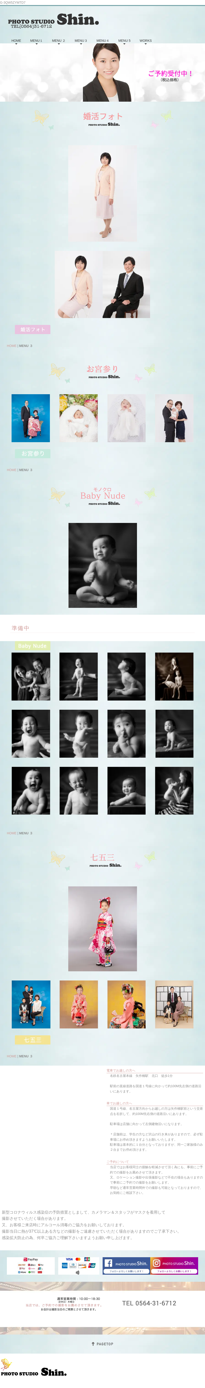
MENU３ (81, 40)
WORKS (146, 40)
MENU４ (103, 40)
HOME (16, 40)
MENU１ (36, 40)
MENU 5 (124, 40)
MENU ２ (59, 40)
